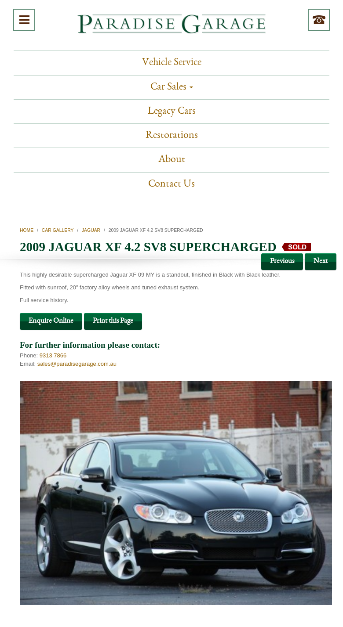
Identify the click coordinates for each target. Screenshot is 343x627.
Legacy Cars (172, 111)
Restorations (172, 135)
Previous (282, 261)
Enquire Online (51, 321)
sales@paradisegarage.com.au (77, 363)
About (171, 160)
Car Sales (171, 87)
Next (321, 261)
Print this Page (113, 321)
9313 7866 (53, 355)
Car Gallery (57, 230)
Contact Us (171, 184)
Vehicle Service (171, 63)
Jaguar (91, 230)
